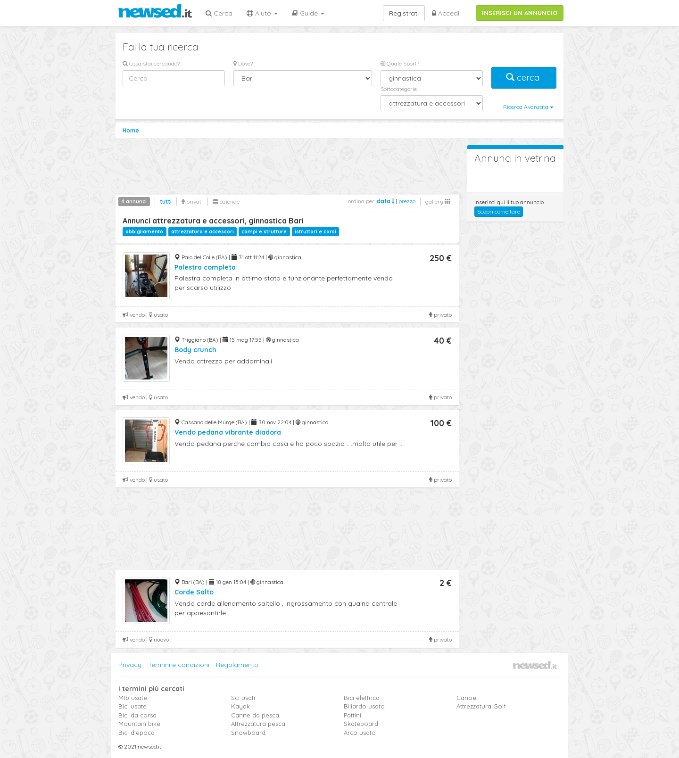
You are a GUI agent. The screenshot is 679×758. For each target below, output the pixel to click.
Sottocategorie (399, 88)
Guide (308, 13)
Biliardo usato (364, 706)
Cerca (219, 13)
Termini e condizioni (178, 664)
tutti (166, 201)
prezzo (406, 201)
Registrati (404, 13)
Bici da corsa (137, 715)
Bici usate (132, 706)
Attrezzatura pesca (258, 723)
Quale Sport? (400, 63)
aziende (226, 201)
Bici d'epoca (136, 732)
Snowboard (248, 732)
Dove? (243, 63)
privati (192, 201)
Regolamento (237, 664)
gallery (437, 201)
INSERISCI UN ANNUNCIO (519, 12)
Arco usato (360, 732)
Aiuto (262, 13)
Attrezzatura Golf (481, 706)
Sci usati (243, 697)
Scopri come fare (498, 211)
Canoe (466, 697)
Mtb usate (132, 697)
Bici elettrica (362, 697)
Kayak (240, 706)
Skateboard (361, 723)
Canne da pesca (255, 715)
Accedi (445, 13)
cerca (524, 77)
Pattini (352, 715)
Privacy (129, 664)
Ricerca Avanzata (528, 106)
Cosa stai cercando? (151, 63)
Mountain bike (139, 723)
